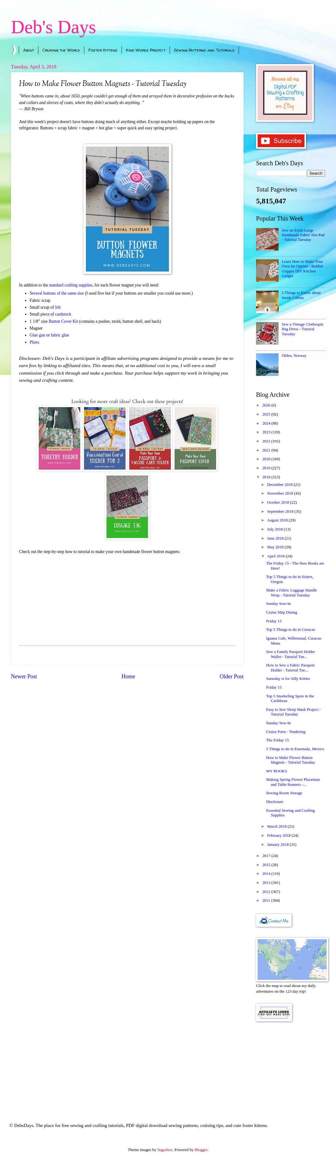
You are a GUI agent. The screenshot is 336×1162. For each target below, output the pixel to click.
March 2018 (277, 826)
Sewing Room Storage (284, 793)
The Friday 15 (277, 740)
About (28, 50)
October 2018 (278, 502)
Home (128, 676)
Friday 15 (274, 621)
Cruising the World (61, 50)
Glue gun (37, 335)
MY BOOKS (276, 771)
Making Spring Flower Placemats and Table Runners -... (293, 781)
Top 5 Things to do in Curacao (290, 629)
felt (58, 307)
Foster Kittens (102, 50)
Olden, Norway (294, 355)
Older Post (232, 676)
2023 (266, 432)
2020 (266, 459)
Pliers (34, 342)
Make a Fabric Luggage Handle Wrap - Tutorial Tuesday (291, 592)
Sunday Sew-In (278, 603)
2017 (266, 856)
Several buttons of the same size (57, 293)
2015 (266, 865)
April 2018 (276, 556)
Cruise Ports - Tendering (285, 732)
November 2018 (280, 493)
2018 (266, 477)
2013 (266, 882)
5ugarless (165, 1150)
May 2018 (275, 547)
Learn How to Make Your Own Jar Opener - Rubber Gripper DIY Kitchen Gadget (302, 268)
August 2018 (278, 520)
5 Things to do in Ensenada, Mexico (295, 749)
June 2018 (275, 538)
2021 (266, 450)
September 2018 (280, 511)
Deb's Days (53, 27)
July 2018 (275, 529)
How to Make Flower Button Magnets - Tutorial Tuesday (290, 760)
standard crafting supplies (70, 285)
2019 (266, 468)
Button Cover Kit (63, 321)
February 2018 (279, 835)
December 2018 (280, 484)
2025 (266, 414)
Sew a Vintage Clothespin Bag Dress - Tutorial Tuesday (302, 329)
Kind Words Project (146, 50)
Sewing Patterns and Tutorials (204, 50)
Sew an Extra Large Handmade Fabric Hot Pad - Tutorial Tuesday (303, 235)
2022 (266, 441)
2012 (266, 892)
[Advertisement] (290, 1063)
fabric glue (60, 335)
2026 (266, 405)
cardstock (63, 314)
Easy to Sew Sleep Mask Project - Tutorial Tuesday (293, 711)
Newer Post (24, 676)
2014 (266, 873)
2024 (266, 423)
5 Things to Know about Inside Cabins (301, 295)
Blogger (201, 1150)
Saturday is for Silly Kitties (288, 678)
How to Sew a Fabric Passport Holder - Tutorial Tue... (290, 667)
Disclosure (274, 802)
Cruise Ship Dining (281, 612)
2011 (266, 900)
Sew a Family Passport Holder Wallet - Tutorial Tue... (290, 654)
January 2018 (278, 844)
